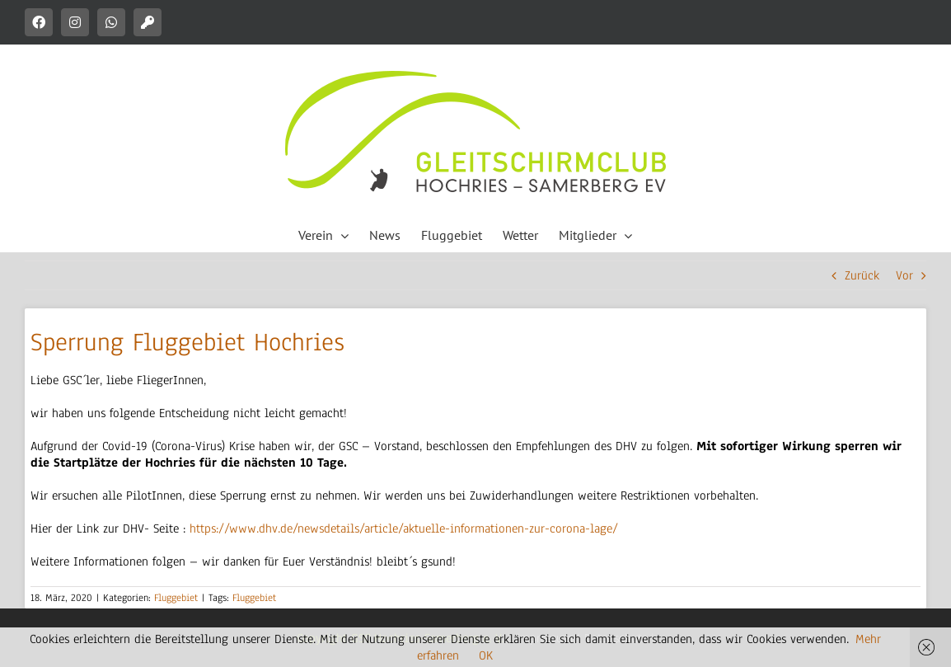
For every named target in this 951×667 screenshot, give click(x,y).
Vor (904, 275)
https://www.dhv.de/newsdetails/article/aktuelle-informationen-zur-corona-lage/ (404, 528)
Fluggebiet (176, 597)
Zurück (862, 275)
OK (486, 655)
